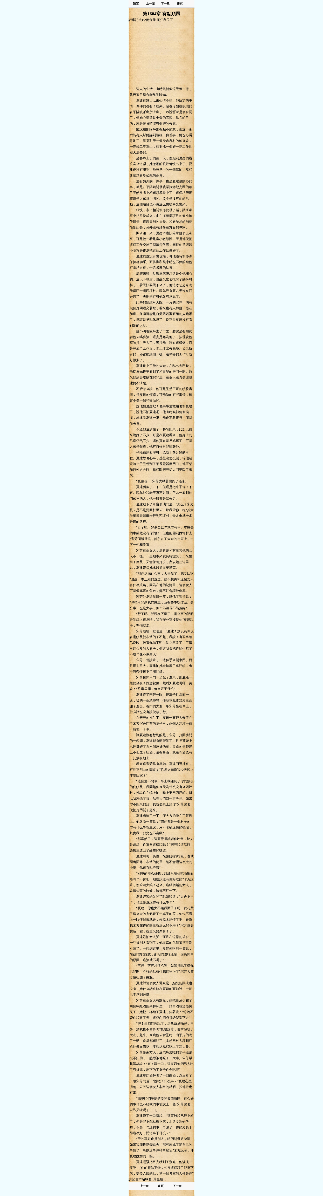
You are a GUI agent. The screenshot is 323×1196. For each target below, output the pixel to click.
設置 (136, 3)
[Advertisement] (161, 54)
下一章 (165, 3)
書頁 (180, 3)
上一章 (150, 3)
